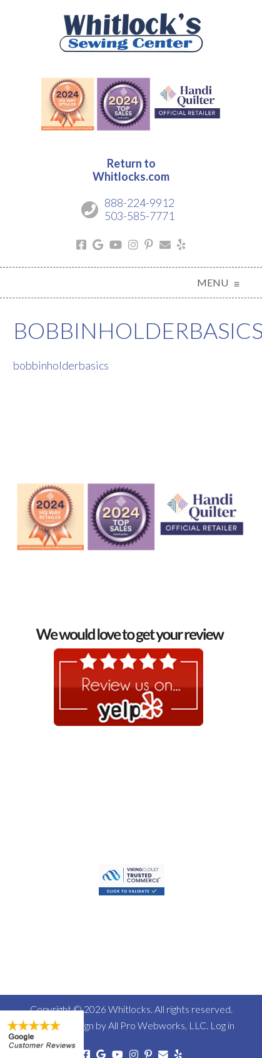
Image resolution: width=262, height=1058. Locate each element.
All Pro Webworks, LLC (157, 1025)
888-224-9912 (139, 202)
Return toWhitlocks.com (131, 170)
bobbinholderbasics (61, 365)
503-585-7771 (139, 216)
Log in (222, 1025)
